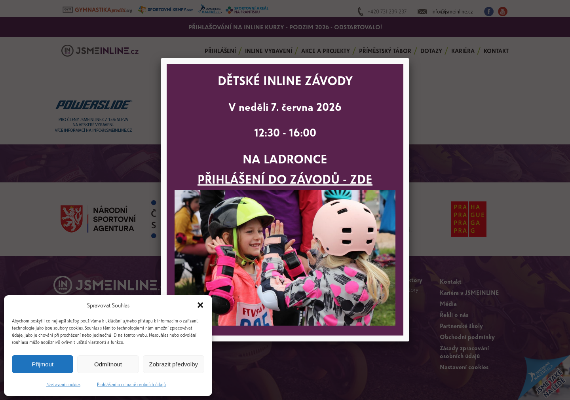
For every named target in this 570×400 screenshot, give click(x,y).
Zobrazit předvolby (173, 364)
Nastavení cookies (63, 384)
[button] (200, 305)
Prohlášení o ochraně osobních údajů (131, 384)
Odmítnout (108, 364)
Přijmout (42, 364)
